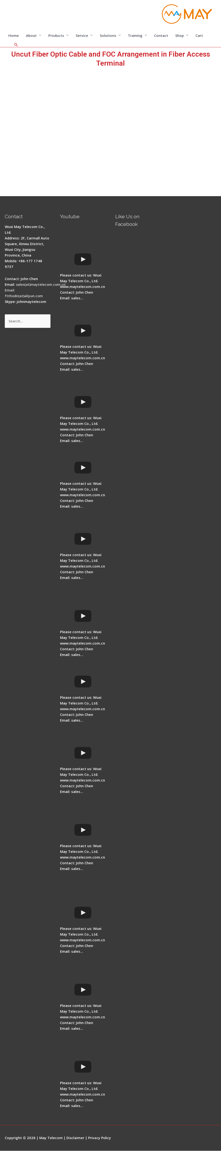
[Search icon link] (16, 45)
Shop (179, 35)
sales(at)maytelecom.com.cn (41, 284)
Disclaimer (75, 1138)
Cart (199, 35)
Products (56, 35)
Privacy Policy (100, 1138)
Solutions (108, 35)
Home (13, 35)
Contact (161, 35)
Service (82, 35)
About (31, 35)
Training (135, 35)
